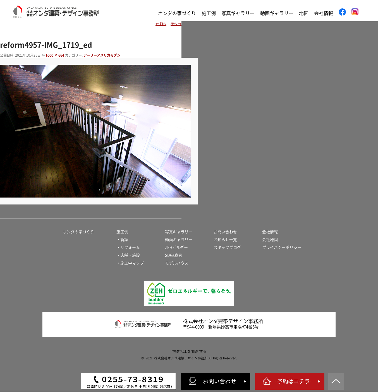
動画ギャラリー (276, 13)
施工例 (209, 13)
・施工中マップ (130, 263)
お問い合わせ (225, 232)
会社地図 (270, 240)
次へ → (176, 23)
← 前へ (160, 23)
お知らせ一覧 (225, 240)
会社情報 (323, 13)
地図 (303, 13)
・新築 (122, 240)
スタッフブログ (227, 247)
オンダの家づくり (177, 13)
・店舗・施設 (128, 255)
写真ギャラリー (238, 13)
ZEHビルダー (176, 247)
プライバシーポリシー (281, 247)
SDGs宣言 (173, 255)
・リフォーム (128, 247)
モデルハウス (176, 263)
